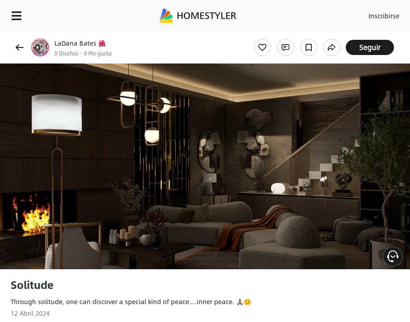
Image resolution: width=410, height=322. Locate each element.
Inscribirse (384, 16)
